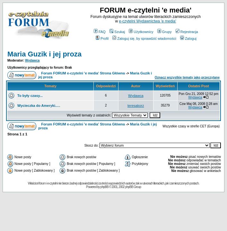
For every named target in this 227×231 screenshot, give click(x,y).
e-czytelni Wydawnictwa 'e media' (147, 21)
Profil (102, 38)
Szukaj (117, 32)
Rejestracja (187, 32)
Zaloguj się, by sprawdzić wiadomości (144, 38)
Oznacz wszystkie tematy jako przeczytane (187, 77)
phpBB (104, 187)
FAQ (100, 32)
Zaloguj (188, 38)
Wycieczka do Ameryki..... (38, 105)
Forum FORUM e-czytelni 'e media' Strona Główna (83, 73)
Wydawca (32, 60)
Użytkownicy (141, 32)
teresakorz (135, 105)
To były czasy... (30, 96)
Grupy (164, 32)
